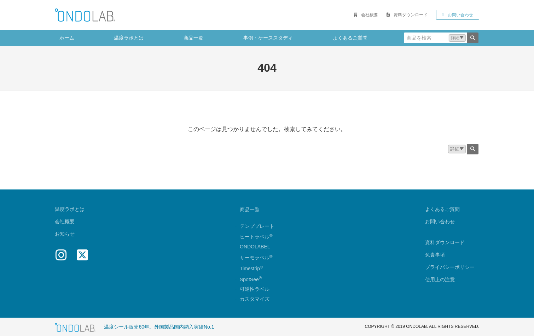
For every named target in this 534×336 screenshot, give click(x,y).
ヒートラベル (256, 237)
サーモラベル (256, 257)
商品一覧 (250, 209)
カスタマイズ (254, 299)
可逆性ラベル (254, 289)
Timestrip (250, 268)
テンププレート (257, 226)
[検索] (472, 38)
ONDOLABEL (255, 247)
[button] (366, 14)
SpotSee (249, 279)
